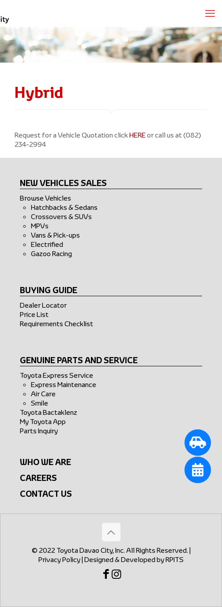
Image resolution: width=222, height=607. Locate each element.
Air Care (43, 393)
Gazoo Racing (51, 253)
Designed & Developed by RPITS (134, 559)
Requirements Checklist (56, 323)
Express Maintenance (63, 384)
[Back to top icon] (111, 532)
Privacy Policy (59, 559)
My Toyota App (43, 421)
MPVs (40, 225)
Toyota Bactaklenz (48, 412)
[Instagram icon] (120, 575)
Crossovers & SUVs (61, 216)
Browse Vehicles (45, 198)
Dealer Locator (43, 305)
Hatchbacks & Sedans (64, 207)
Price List (34, 314)
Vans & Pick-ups (55, 235)
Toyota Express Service (56, 375)
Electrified (47, 244)
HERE (137, 134)
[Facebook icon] (104, 575)
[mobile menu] (210, 13)
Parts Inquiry (39, 430)
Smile (39, 402)
